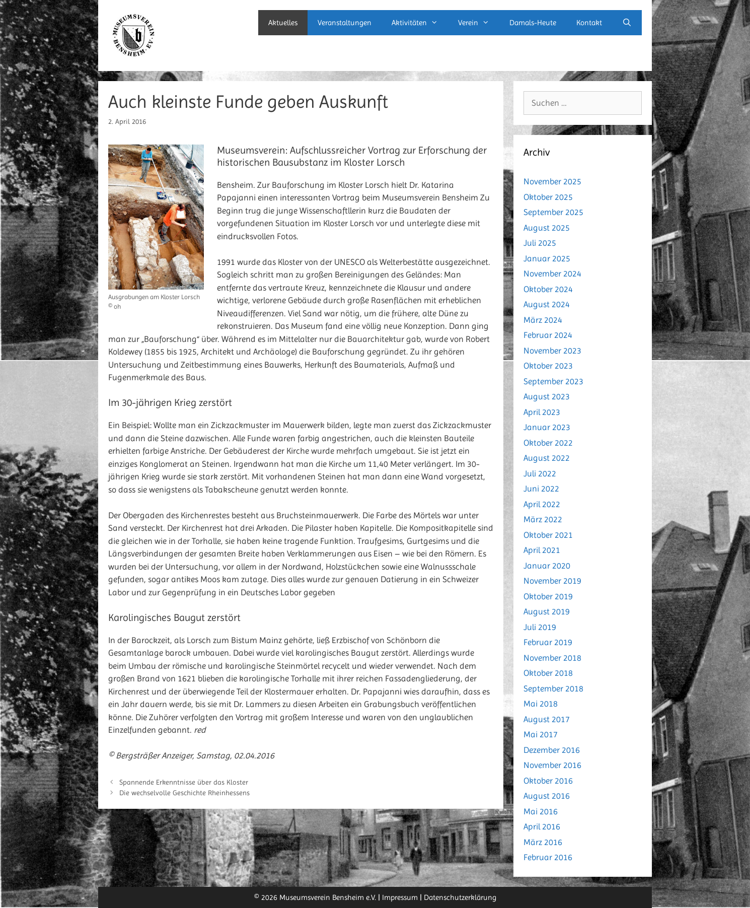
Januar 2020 (546, 566)
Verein (478, 22)
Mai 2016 (540, 811)
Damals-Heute (532, 22)
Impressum (400, 897)
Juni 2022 (541, 488)
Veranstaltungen (344, 22)
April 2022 (541, 504)
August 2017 (546, 719)
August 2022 (546, 458)
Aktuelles (282, 22)
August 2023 (546, 396)
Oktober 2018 (548, 673)
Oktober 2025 (548, 197)
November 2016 (552, 765)
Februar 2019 (547, 642)
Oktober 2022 (548, 443)
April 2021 (541, 550)
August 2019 (546, 611)
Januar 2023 (546, 427)
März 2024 (542, 320)
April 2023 (541, 412)
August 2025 (546, 228)
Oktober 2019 (548, 596)
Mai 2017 (540, 734)
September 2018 (553, 688)
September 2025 (553, 212)
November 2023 (552, 350)
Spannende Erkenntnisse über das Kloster (183, 782)
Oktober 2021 (548, 535)
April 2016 (541, 826)
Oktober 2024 (548, 289)
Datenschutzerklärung (460, 897)
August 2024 (546, 304)
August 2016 (546, 796)
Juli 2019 (539, 627)
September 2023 (553, 381)
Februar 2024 (547, 335)
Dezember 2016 (551, 750)
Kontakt (589, 22)
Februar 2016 (547, 857)
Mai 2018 (540, 704)
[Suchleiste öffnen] (627, 22)
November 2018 (552, 658)
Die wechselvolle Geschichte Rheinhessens (184, 793)
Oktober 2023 (548, 366)
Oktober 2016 (548, 781)
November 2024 (552, 273)
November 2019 (552, 581)
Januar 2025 (546, 258)
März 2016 (542, 842)
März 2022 (542, 519)
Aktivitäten (420, 22)
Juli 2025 (539, 243)
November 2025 (552, 181)
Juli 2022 (539, 473)
